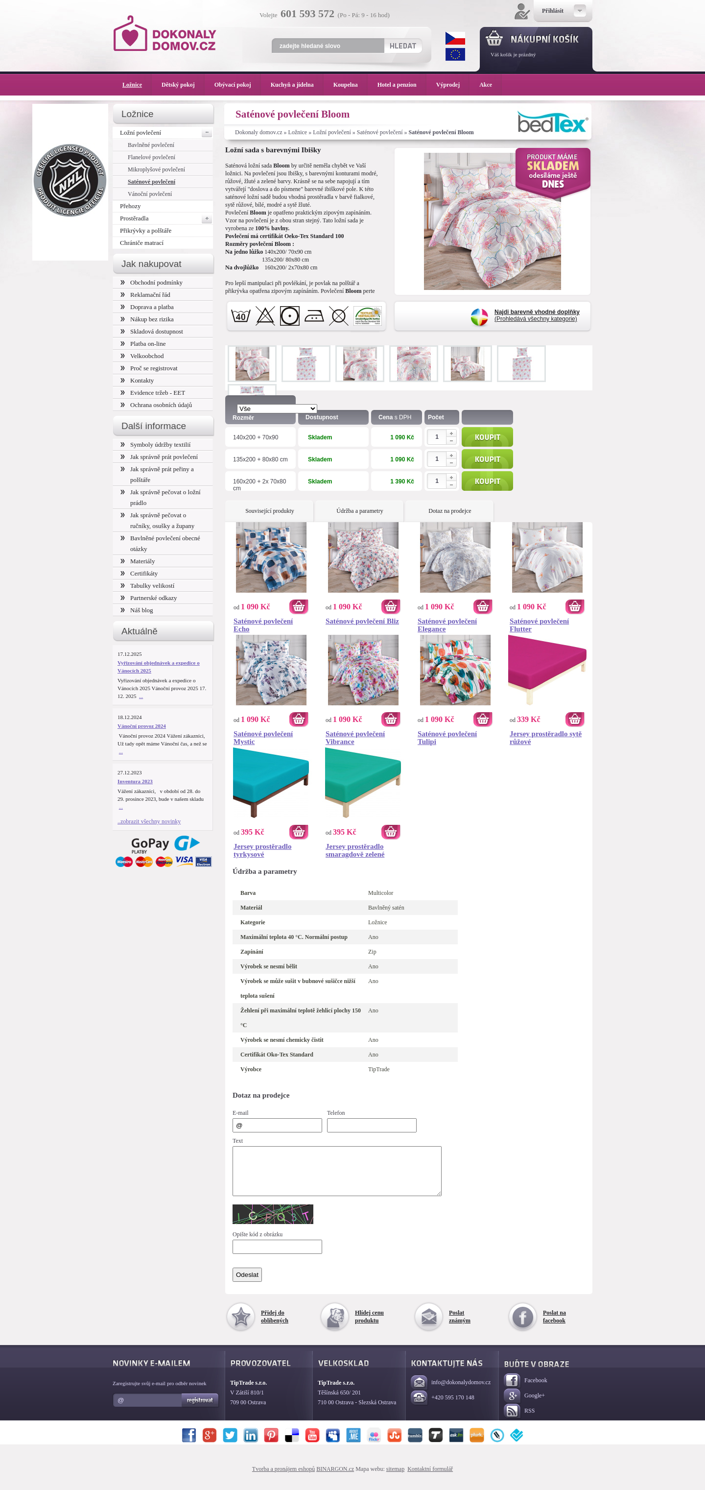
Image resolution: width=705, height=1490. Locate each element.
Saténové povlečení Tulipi (447, 737)
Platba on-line (142, 343)
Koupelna (350, 85)
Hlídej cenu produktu (369, 1325)
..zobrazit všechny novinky (149, 821)
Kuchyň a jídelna (297, 85)
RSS (519, 1420)
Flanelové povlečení (151, 157)
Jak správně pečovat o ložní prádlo (160, 497)
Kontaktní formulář (430, 1477)
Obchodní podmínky (151, 282)
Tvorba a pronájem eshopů (283, 1477)
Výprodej (453, 85)
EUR (455, 54)
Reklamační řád (145, 294)
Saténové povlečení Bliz (362, 621)
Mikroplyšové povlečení (156, 169)
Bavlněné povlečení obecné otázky (160, 543)
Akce (487, 85)
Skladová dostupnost (151, 331)
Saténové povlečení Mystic (263, 737)
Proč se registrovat (149, 368)
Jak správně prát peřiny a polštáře (157, 474)
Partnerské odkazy (148, 597)
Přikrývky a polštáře (145, 230)
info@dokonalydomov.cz (451, 1391)
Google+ (524, 1405)
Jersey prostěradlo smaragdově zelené (355, 850)
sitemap (395, 1477)
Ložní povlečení (332, 132)
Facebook (525, 1389)
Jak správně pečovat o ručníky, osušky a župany (157, 520)
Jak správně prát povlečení (159, 456)
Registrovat (200, 1409)
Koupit (487, 437)
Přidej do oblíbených (274, 1325)
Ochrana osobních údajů (156, 405)
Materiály (137, 561)
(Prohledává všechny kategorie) (537, 315)
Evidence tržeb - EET (152, 392)
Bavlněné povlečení (151, 145)
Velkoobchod (142, 356)
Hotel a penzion (401, 85)
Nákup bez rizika (147, 319)
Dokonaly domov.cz (258, 132)
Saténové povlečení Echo (263, 625)
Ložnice (297, 132)
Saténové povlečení (380, 132)
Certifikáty (139, 573)
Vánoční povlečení (150, 194)
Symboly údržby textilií (155, 444)
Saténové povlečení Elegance (447, 625)
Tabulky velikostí (147, 585)
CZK (455, 38)
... (141, 696)
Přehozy (130, 206)
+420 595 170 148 (442, 1407)
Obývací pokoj (237, 85)
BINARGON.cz (335, 1477)
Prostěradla (166, 218)
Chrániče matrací (142, 242)
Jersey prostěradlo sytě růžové (546, 737)
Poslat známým (459, 1325)
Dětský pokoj (183, 85)
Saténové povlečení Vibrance (355, 737)
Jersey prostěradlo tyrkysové (262, 850)
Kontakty (137, 380)
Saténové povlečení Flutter (539, 625)
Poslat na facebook (554, 1325)
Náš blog (136, 610)
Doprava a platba (147, 307)
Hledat (403, 45)
